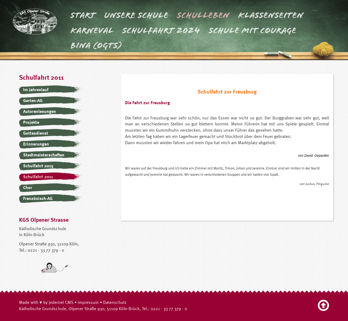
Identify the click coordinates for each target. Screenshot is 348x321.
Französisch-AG (37, 198)
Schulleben (203, 15)
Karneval (92, 30)
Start (82, 15)
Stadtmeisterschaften (43, 155)
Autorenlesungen (39, 111)
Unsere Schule (136, 15)
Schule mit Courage (252, 30)
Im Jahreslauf (35, 89)
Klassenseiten (270, 15)
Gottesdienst (35, 133)
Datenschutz (114, 302)
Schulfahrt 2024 (161, 30)
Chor (27, 187)
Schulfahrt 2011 (38, 176)
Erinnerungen (36, 144)
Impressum (88, 302)
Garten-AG (32, 100)
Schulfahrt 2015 (38, 165)
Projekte (31, 122)
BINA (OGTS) (96, 45)
